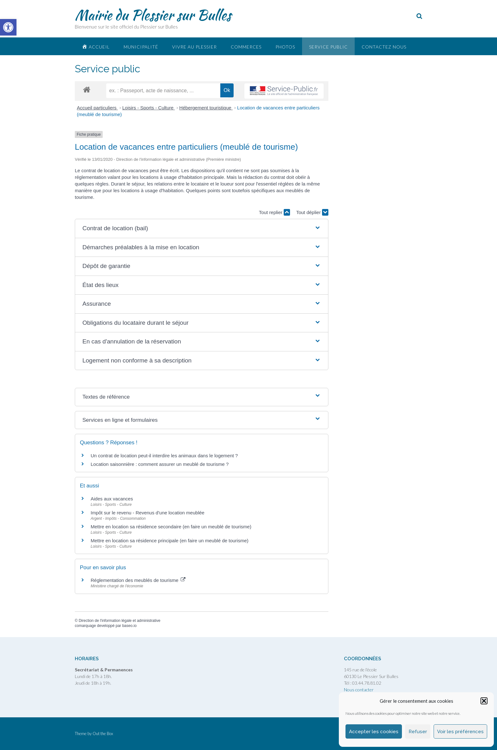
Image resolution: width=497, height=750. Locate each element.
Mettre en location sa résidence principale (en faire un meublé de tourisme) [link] (169, 540)
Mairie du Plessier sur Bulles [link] (153, 15)
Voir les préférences (460, 731)
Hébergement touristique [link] (206, 107)
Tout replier (274, 212)
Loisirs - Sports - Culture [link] (148, 107)
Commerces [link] (246, 46)
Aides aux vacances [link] (112, 498)
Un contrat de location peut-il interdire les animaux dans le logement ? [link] (164, 455)
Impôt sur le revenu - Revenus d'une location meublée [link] (147, 512)
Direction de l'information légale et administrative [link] (119, 620)
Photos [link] (285, 46)
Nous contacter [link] (359, 689)
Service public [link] (328, 46)
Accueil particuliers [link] (97, 107)
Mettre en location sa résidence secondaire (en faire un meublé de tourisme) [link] (171, 526)
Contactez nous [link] (384, 46)
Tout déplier (312, 212)
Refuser (418, 731)
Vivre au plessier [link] (194, 46)
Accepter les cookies (373, 731)
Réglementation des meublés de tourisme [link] (138, 580)
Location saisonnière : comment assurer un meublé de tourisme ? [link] (160, 464)
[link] (8, 27)
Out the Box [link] (103, 733)
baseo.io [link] (129, 625)
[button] (484, 701)
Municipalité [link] (141, 46)
